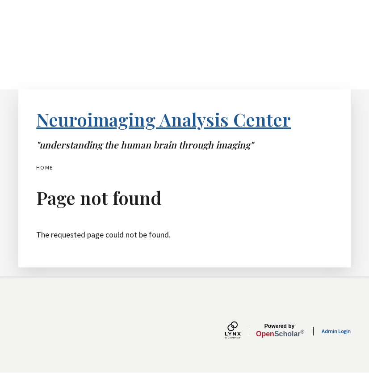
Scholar (279, 330)
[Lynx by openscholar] (240, 331)
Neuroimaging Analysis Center (163, 119)
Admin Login (336, 331)
